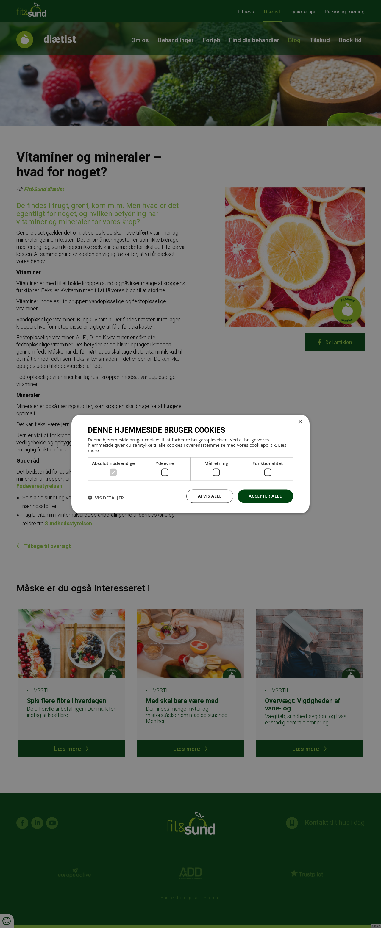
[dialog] (190, 464)
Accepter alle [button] (265, 496)
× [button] (300, 422)
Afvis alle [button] (210, 496)
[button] (106, 497)
